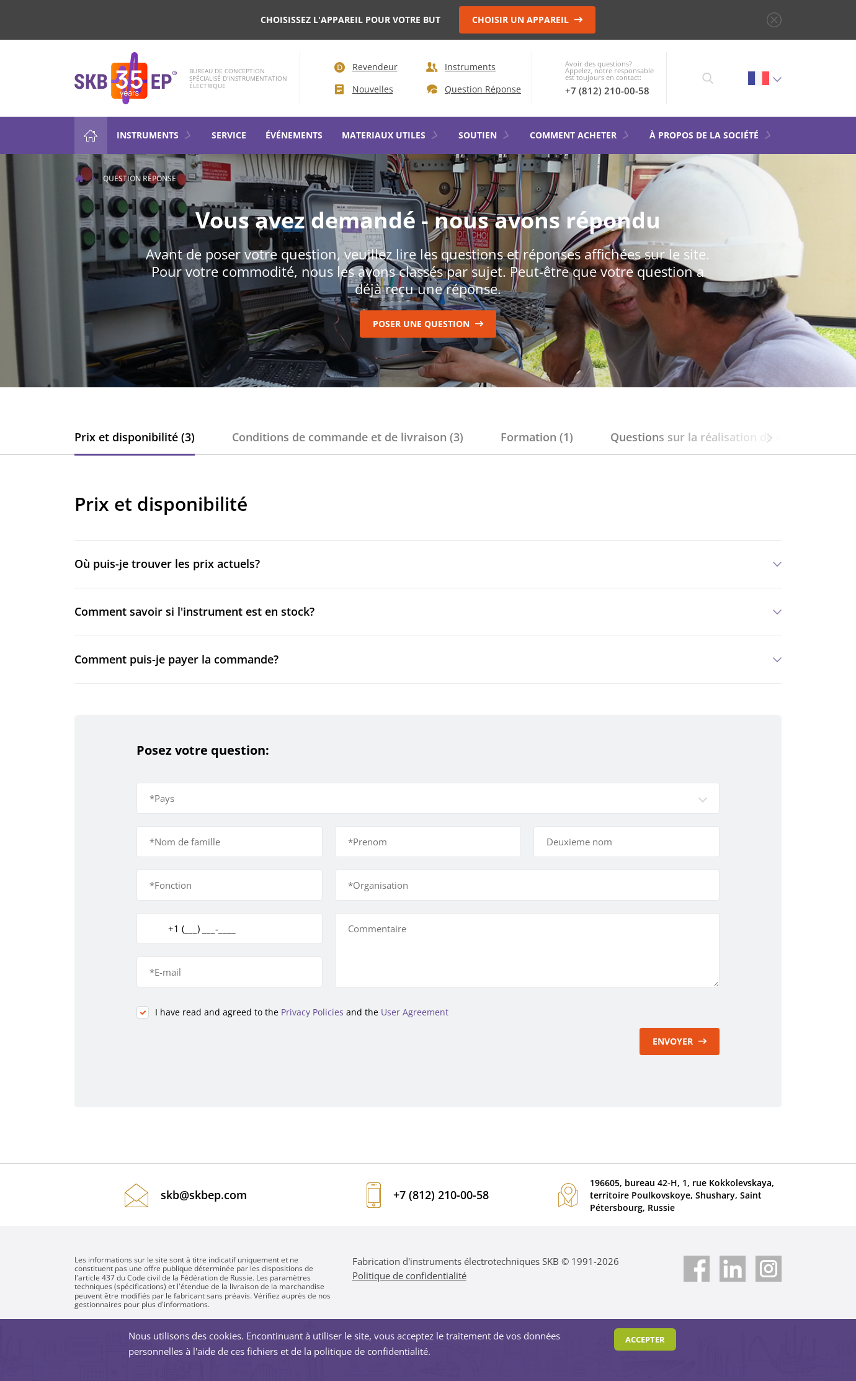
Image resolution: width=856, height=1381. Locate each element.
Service (229, 135)
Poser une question (428, 324)
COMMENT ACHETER (580, 135)
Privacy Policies (312, 1012)
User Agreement (414, 1012)
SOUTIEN (484, 135)
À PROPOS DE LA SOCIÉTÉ (710, 135)
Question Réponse (470, 89)
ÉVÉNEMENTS (294, 135)
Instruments (461, 67)
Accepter (645, 1339)
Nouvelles (364, 89)
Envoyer (680, 1041)
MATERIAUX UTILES (390, 135)
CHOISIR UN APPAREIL (527, 19)
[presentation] (230, 1052)
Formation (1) (537, 437)
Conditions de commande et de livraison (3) (347, 437)
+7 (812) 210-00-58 (607, 90)
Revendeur (366, 67)
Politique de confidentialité (409, 1275)
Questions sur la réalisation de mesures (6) (724, 437)
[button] (769, 437)
